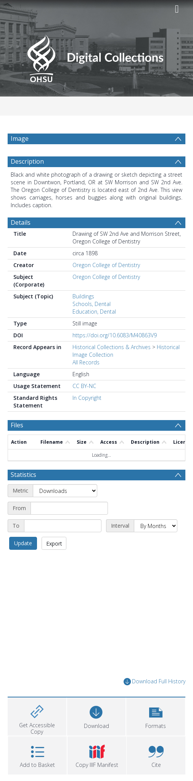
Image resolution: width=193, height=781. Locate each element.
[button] (155, 715)
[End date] (62, 525)
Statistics (23, 474)
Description (27, 161)
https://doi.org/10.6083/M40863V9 (114, 335)
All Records (86, 362)
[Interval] (155, 525)
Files (17, 425)
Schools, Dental (91, 304)
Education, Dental (94, 311)
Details (21, 222)
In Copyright (86, 397)
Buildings (83, 296)
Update (23, 543)
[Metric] (65, 490)
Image (20, 138)
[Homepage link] (96, 56)
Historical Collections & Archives (111, 347)
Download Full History (154, 682)
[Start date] (69, 508)
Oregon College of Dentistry (106, 265)
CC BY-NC (84, 386)
